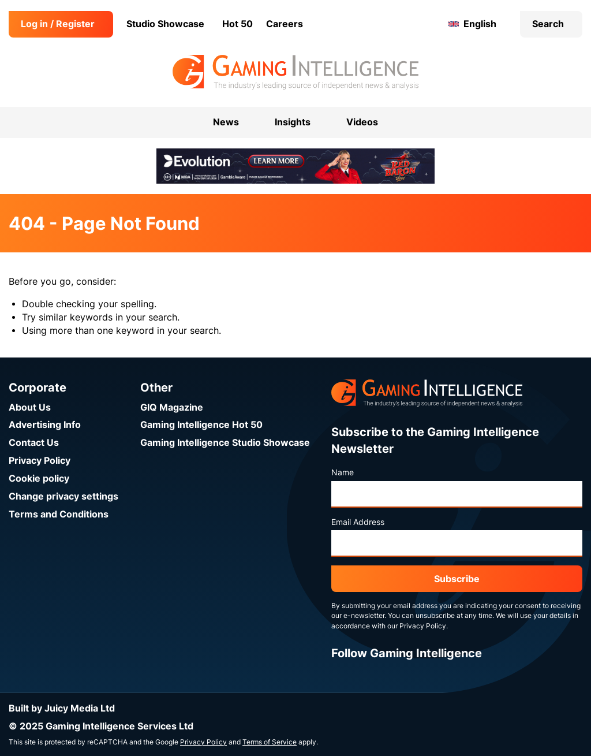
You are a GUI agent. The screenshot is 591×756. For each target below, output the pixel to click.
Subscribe (457, 578)
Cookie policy (39, 478)
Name (342, 472)
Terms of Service (269, 742)
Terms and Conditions (59, 514)
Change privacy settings (63, 496)
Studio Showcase (165, 23)
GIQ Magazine (171, 407)
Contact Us (34, 442)
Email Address (357, 522)
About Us (30, 407)
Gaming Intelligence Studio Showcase (225, 442)
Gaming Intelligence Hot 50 (201, 424)
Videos (362, 122)
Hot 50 (237, 23)
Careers (284, 23)
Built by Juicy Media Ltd (62, 708)
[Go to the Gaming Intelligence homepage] (295, 72)
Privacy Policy (39, 460)
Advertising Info (45, 424)
